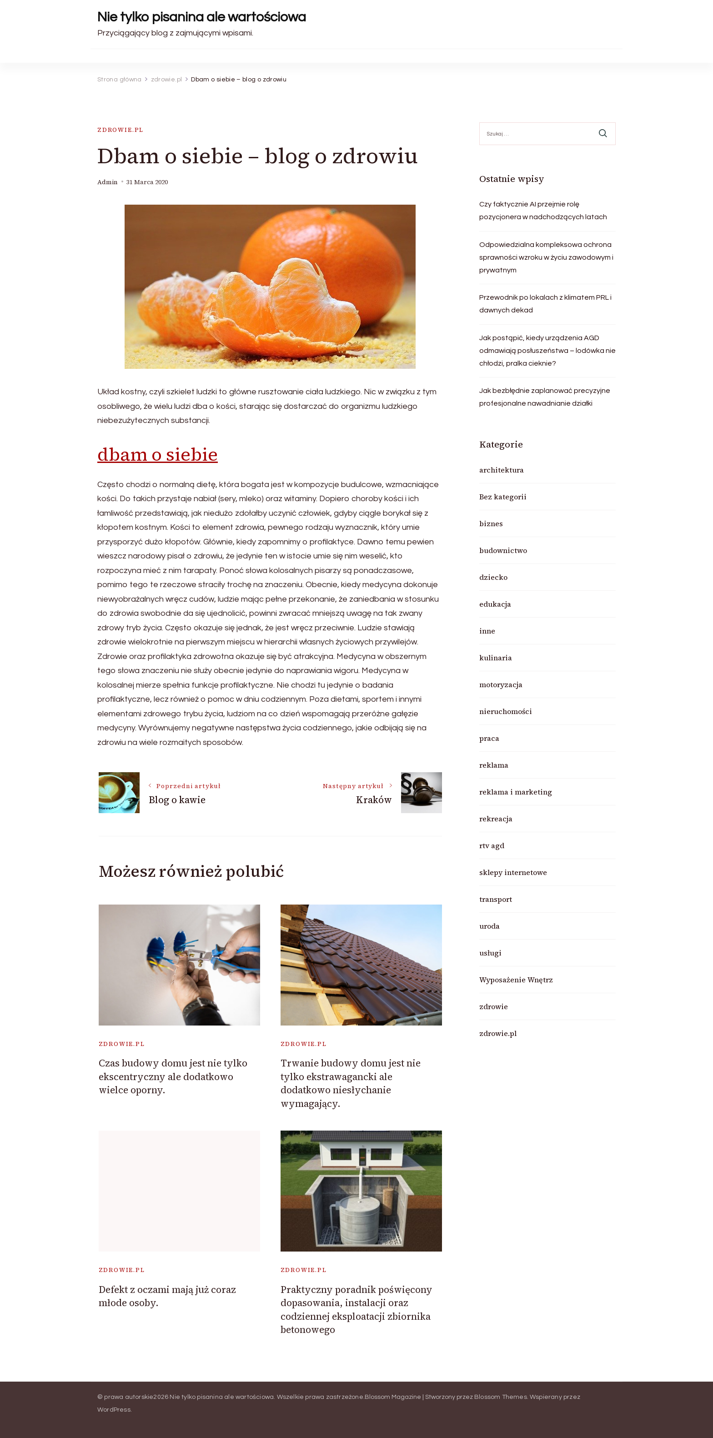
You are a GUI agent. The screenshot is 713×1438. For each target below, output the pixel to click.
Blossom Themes (500, 1397)
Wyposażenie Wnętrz (516, 980)
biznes (491, 523)
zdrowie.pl (120, 130)
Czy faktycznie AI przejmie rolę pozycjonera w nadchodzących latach (543, 211)
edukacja (495, 604)
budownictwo (503, 550)
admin (107, 182)
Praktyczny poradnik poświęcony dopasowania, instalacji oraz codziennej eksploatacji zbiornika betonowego (356, 1309)
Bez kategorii (503, 497)
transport (495, 899)
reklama (493, 765)
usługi (490, 953)
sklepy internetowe (513, 872)
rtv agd (491, 845)
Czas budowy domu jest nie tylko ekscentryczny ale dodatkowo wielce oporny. (173, 1076)
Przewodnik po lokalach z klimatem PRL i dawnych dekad (545, 304)
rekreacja (495, 819)
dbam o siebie (157, 454)
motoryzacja (500, 684)
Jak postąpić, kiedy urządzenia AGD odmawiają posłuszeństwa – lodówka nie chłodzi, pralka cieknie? (547, 350)
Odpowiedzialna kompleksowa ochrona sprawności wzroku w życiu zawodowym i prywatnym (546, 257)
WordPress (114, 1410)
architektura (501, 470)
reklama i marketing (515, 792)
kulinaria (495, 658)
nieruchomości (505, 711)
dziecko (493, 577)
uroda (489, 926)
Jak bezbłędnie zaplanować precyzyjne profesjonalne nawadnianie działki (544, 397)
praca (489, 738)
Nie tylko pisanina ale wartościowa (201, 17)
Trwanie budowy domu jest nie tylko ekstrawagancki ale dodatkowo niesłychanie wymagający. (351, 1083)
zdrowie (493, 1006)
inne (487, 631)
